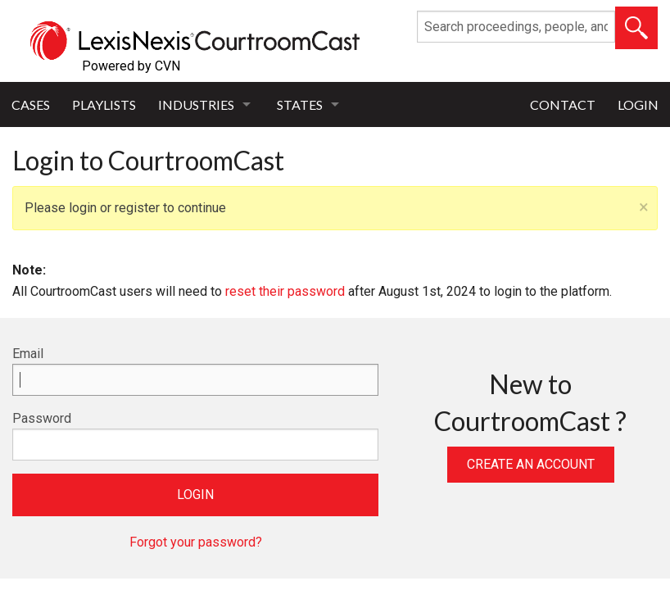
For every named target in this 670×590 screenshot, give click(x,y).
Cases (30, 104)
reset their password (285, 291)
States (300, 104)
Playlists (104, 104)
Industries (196, 104)
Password (41, 418)
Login (638, 104)
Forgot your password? (195, 542)
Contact (562, 104)
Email (27, 353)
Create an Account (531, 464)
